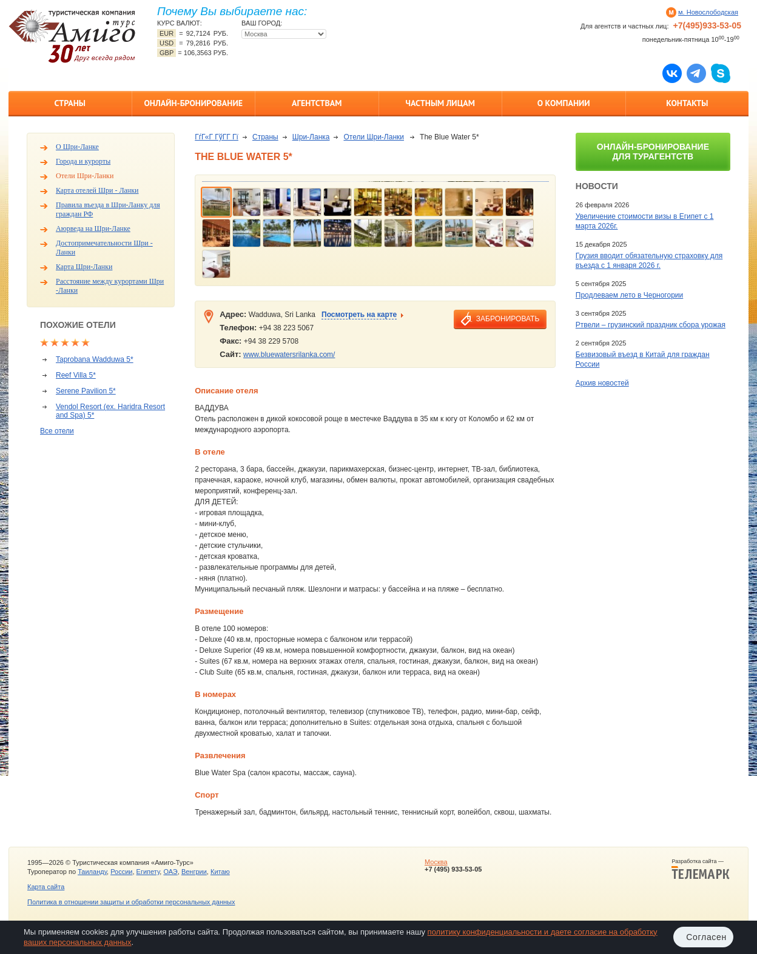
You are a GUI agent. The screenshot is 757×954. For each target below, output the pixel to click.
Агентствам (316, 103)
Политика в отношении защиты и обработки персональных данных (131, 902)
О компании (563, 103)
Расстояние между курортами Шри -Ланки (110, 286)
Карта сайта (45, 886)
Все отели (57, 431)
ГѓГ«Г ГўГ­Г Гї (216, 137)
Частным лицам (440, 103)
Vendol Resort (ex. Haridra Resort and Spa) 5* (110, 410)
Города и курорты (83, 161)
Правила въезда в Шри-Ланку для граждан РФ (108, 209)
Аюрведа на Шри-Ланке (93, 228)
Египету (148, 871)
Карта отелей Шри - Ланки (97, 190)
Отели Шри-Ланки (84, 176)
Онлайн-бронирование (193, 103)
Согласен (706, 937)
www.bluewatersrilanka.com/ (289, 354)
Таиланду (92, 871)
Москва (436, 862)
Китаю (220, 871)
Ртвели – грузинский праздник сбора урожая (650, 325)
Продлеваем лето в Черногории (629, 295)
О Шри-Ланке (77, 146)
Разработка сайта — (700, 869)
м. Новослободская (708, 12)
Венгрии (194, 871)
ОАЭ (170, 871)
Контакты (687, 103)
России (121, 871)
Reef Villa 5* (76, 375)
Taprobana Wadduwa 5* (94, 359)
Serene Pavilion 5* (86, 391)
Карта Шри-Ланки (84, 266)
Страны (70, 103)
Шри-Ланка (311, 137)
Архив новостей (602, 383)
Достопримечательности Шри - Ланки (104, 247)
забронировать (507, 319)
